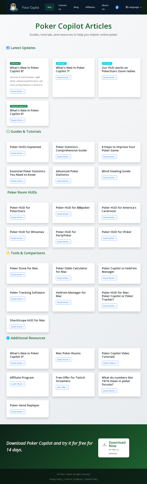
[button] (134, 6)
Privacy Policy (55, 478)
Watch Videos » (110, 362)
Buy (50, 6)
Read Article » (17, 90)
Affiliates (91, 6)
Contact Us (63, 6)
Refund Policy (91, 478)
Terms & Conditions (73, 478)
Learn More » (17, 383)
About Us (105, 6)
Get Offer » (62, 386)
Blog (76, 6)
